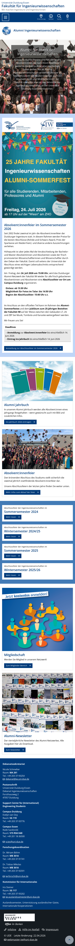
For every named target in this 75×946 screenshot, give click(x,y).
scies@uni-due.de (14, 841)
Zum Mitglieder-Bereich (16, 665)
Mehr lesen (11, 517)
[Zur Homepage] (37, 2)
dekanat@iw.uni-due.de (17, 779)
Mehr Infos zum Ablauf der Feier (20, 492)
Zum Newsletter (13, 750)
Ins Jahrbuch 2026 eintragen (18, 422)
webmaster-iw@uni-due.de (22, 939)
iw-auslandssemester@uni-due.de (23, 896)
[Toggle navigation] (5, 17)
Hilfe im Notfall (28, 929)
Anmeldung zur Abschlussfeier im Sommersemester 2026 (31, 348)
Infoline (10, 929)
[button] (51, 17)
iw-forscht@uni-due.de (17, 876)
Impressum (50, 929)
